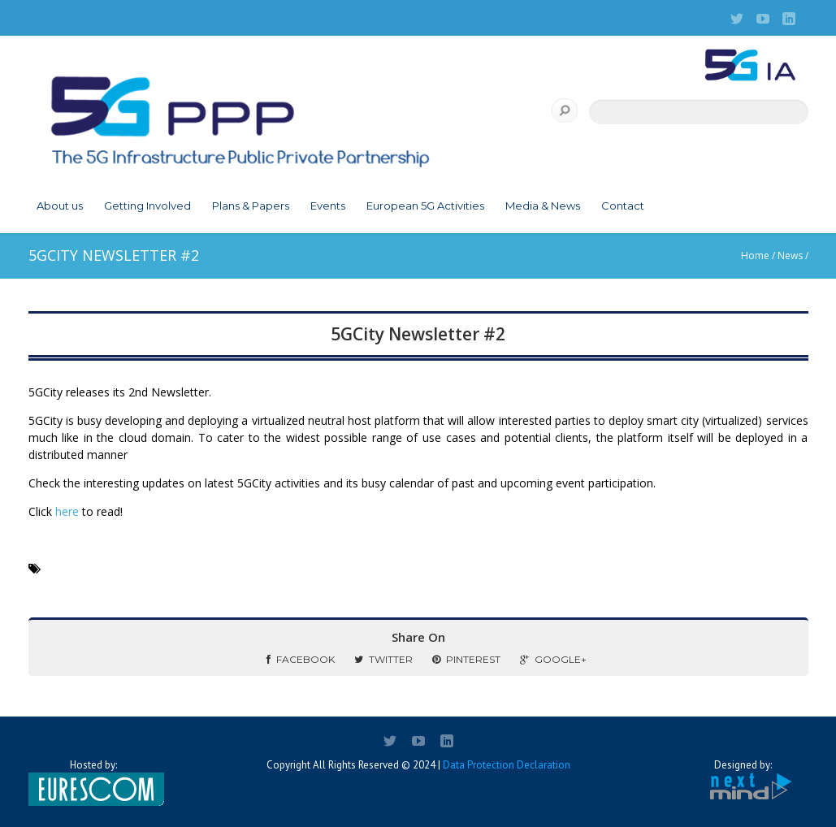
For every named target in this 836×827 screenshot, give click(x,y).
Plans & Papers (250, 205)
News (790, 255)
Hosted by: (93, 782)
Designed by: (743, 780)
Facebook (300, 659)
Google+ (553, 659)
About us (60, 205)
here (67, 511)
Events (327, 205)
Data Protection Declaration (506, 765)
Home (755, 255)
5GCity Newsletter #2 (418, 334)
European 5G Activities (425, 205)
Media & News (542, 205)
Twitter (383, 659)
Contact (622, 205)
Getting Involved (147, 205)
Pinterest (466, 659)
